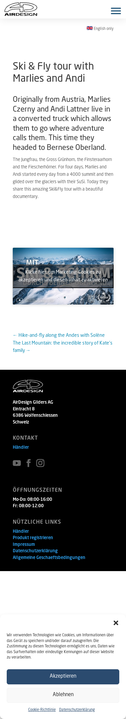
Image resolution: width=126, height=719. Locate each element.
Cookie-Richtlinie (42, 710)
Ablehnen (63, 694)
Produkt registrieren (33, 538)
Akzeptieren (63, 676)
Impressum (24, 545)
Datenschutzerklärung (77, 710)
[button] (116, 623)
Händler (21, 447)
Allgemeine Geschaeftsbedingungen (49, 558)
